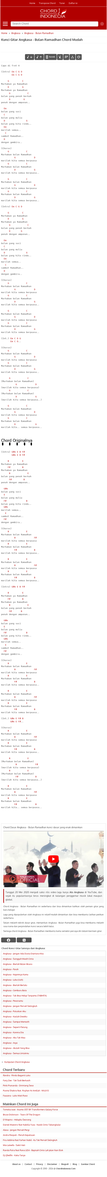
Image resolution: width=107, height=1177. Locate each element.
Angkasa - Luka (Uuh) (13, 979)
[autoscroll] (50, 57)
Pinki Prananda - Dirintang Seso (18, 1085)
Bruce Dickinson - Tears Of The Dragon (21, 1114)
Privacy (39, 1164)
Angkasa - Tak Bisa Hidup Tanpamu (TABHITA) (25, 995)
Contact (28, 1164)
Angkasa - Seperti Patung (15, 1027)
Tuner (62, 3)
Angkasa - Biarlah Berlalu (15, 985)
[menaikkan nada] (39, 57)
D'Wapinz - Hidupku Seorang (17, 1119)
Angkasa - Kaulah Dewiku (15, 1016)
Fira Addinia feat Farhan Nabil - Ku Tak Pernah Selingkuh (30, 1140)
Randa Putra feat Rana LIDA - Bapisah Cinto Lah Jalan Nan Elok (33, 1150)
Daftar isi (73, 3)
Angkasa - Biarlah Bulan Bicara (17, 964)
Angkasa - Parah (10, 969)
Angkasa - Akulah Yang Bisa (16, 1048)
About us (16, 1164)
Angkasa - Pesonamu (13, 1000)
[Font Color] (79, 57)
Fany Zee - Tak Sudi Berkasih (16, 1080)
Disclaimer (52, 1164)
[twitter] (24, 940)
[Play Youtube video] (53, 859)
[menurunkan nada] (29, 57)
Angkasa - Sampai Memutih (16, 1021)
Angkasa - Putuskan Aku (14, 1011)
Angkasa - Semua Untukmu (16, 1053)
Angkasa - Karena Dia (13, 1032)
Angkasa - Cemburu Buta (15, 990)
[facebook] (8, 940)
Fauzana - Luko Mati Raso (15, 1095)
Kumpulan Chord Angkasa (17, 1062)
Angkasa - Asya (10, 1043)
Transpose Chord (47, 3)
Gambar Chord (88, 1164)
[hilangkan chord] (60, 57)
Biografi (65, 1164)
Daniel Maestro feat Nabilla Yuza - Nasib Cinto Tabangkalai (31, 1124)
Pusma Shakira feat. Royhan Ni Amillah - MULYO (26, 1090)
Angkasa (15, 33)
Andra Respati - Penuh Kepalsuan (19, 1135)
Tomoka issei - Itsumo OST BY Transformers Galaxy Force (30, 1109)
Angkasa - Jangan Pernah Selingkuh (20, 1006)
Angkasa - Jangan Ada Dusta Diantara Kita (23, 953)
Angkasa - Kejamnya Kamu (15, 974)
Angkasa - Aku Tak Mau (14, 1037)
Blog (75, 1164)
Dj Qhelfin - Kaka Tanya (14, 1155)
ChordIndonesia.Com (65, 1168)
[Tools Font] (72, 57)
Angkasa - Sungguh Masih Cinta (18, 958)
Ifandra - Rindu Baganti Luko (16, 1075)
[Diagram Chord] (66, 57)
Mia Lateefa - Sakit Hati (14, 1145)
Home (32, 3)
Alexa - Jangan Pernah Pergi (16, 1130)
